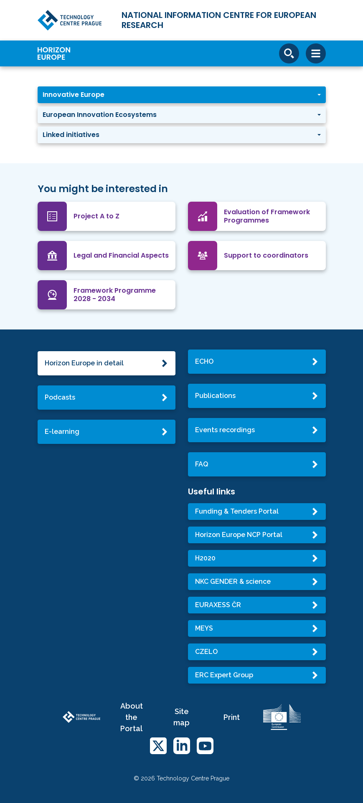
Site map (181, 717)
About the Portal (131, 717)
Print (231, 717)
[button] (182, 94)
